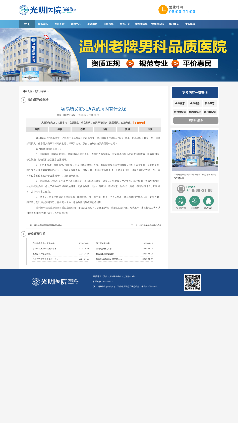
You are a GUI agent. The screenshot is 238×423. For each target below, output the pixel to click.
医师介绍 (59, 24)
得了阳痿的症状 (103, 243)
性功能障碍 (141, 24)
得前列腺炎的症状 (104, 248)
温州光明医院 (69, 115)
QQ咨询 (208, 207)
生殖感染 (108, 24)
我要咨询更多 (196, 120)
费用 (127, 129)
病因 (37, 129)
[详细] (181, 178)
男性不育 (125, 24)
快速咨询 (181, 207)
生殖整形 (92, 24)
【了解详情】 (139, 122)
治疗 (105, 129)
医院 (150, 129)
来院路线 (190, 24)
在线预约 (195, 207)
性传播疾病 (180, 112)
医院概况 (43, 24)
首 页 (27, 24)
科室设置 (27, 91)
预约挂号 (174, 24)
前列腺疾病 (157, 24)
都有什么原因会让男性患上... (109, 259)
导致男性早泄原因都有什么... (45, 259)
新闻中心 (76, 24)
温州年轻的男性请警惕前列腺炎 (48, 225)
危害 (82, 129)
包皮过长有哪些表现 (41, 254)
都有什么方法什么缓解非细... (45, 248)
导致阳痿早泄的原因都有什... (45, 243)
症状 (59, 129)
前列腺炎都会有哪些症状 (150, 225)
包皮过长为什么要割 (105, 254)
